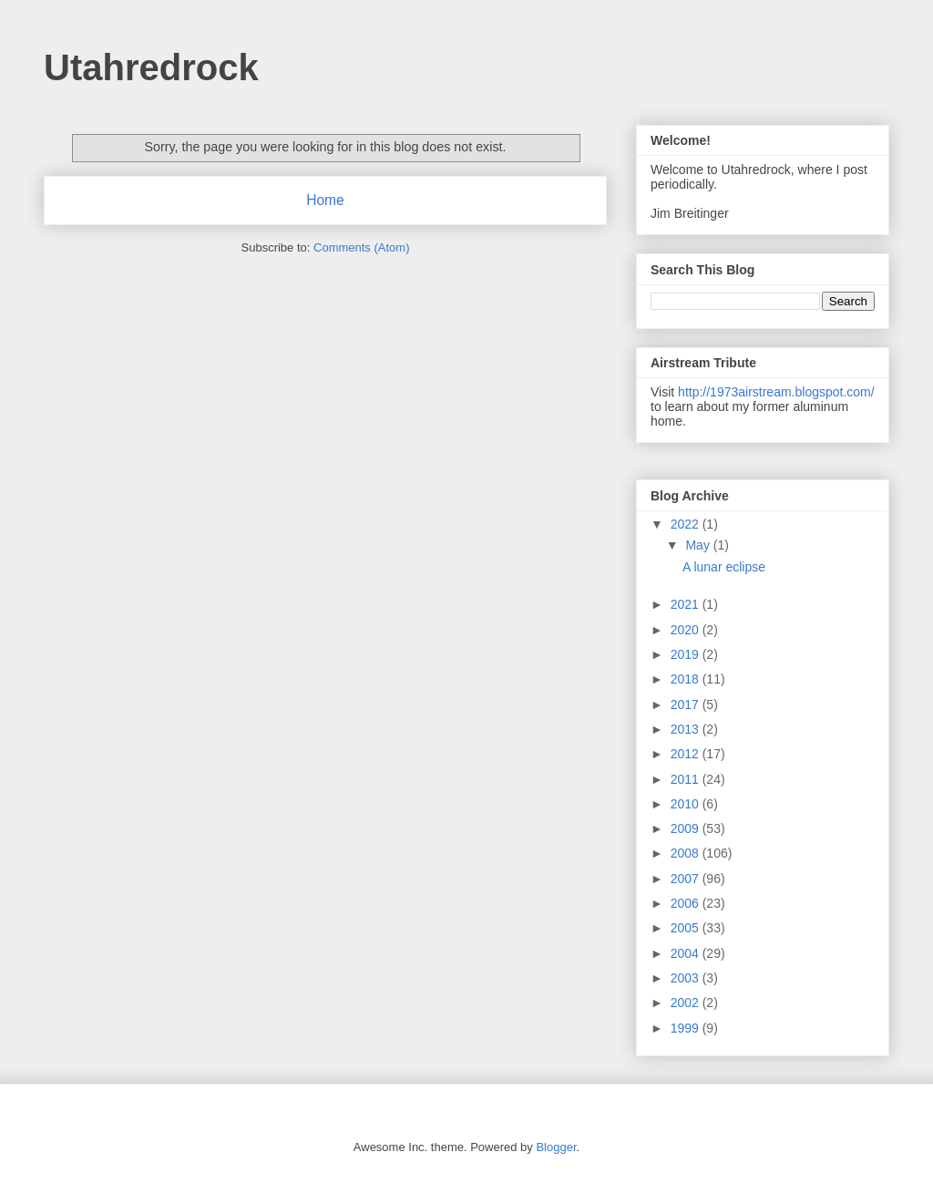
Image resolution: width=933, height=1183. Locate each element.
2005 (686, 928)
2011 (686, 779)
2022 (686, 524)
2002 (686, 1002)
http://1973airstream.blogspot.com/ (776, 392)
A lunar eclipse (723, 567)
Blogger (556, 1147)
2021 (686, 604)
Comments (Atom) (361, 247)
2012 (686, 753)
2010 (686, 804)
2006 (686, 903)
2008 (686, 853)
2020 (686, 629)
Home (325, 200)
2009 (686, 828)
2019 (686, 654)
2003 (686, 978)
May (699, 545)
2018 (686, 679)
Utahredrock (151, 67)
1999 (686, 1028)
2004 (686, 953)
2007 (686, 878)
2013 (686, 729)
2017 (686, 704)
